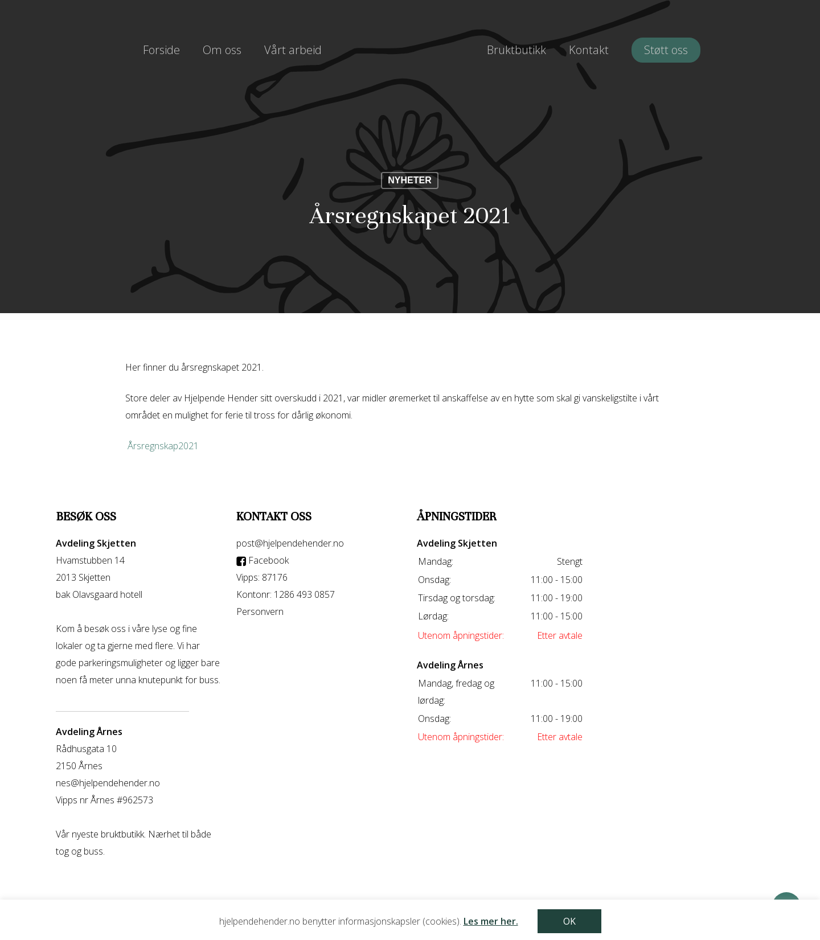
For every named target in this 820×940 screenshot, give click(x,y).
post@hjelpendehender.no (290, 543)
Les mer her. (491, 921)
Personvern (260, 611)
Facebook (262, 560)
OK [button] (569, 921)
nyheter (409, 180)
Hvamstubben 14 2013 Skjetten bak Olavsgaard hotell (99, 577)
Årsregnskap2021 (163, 446)
